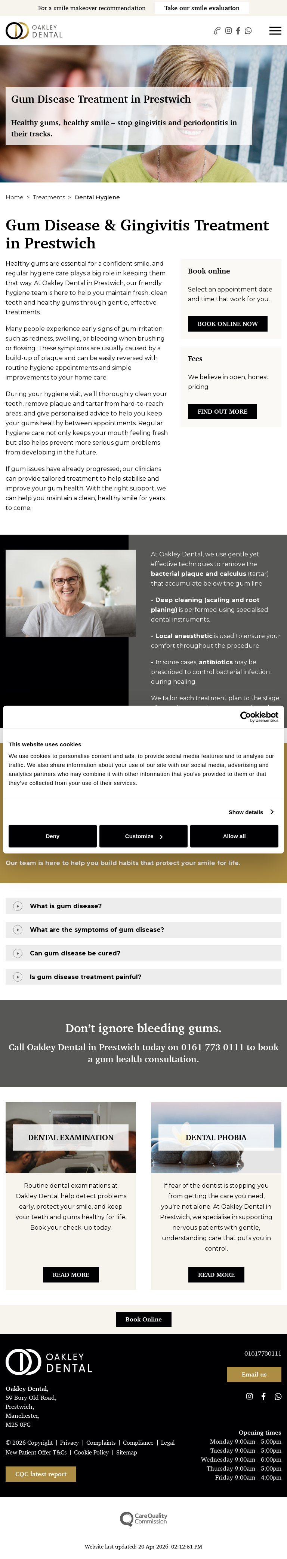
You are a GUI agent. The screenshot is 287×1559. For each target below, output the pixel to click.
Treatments (49, 197)
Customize (144, 836)
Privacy (69, 1443)
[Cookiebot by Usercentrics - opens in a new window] (245, 716)
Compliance (138, 1443)
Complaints (100, 1443)
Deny (52, 836)
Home (15, 197)
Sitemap (126, 1452)
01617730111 (262, 1353)
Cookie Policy (91, 1452)
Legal (168, 1443)
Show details (246, 812)
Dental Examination (71, 1137)
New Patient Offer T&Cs (36, 1452)
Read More (71, 1275)
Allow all (234, 836)
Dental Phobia (216, 1137)
